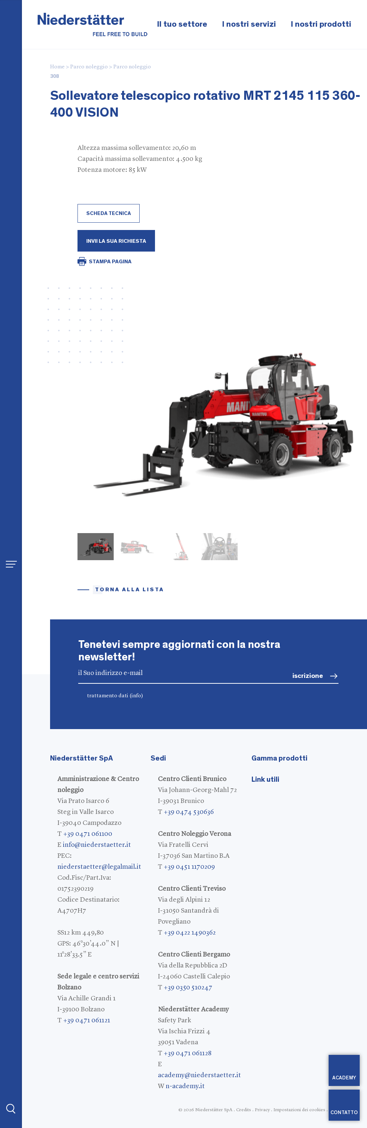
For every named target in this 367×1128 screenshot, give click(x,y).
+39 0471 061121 (86, 1020)
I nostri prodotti (321, 24)
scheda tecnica (108, 213)
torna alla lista (129, 589)
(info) (136, 696)
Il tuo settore (182, 24)
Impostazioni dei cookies (299, 1110)
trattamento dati (115, 696)
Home (57, 67)
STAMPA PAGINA (110, 261)
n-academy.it (185, 1086)
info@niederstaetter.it (97, 845)
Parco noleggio (89, 67)
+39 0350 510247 (188, 987)
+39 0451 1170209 (189, 867)
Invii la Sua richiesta (116, 241)
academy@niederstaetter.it (199, 1075)
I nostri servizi (249, 24)
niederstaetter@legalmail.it (99, 867)
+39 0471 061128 (187, 1053)
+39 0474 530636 (189, 812)
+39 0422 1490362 (190, 932)
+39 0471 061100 (87, 834)
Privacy (262, 1110)
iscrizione (307, 675)
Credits (243, 1110)
